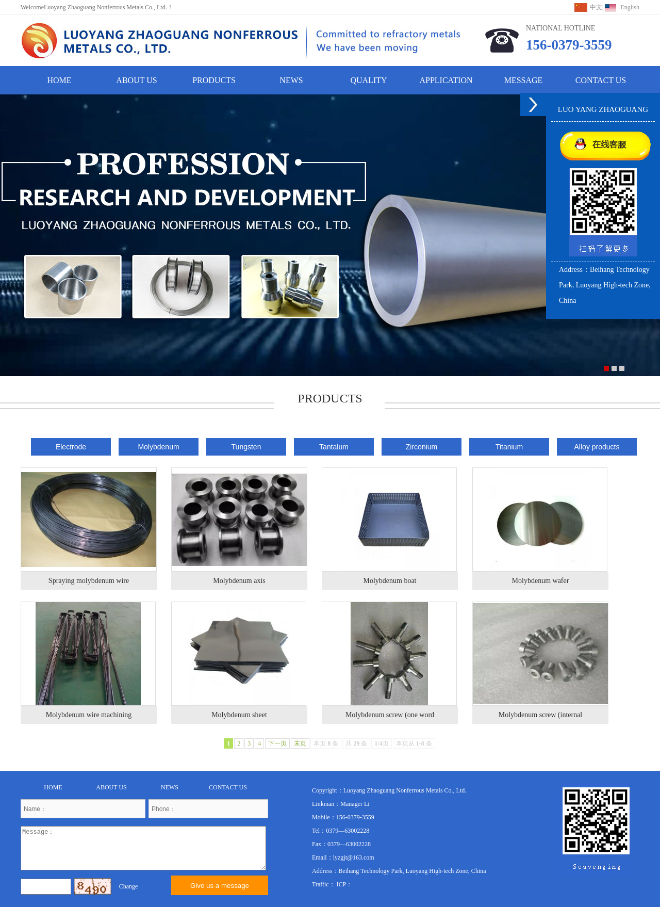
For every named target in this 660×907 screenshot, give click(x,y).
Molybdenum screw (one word (389, 715)
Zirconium (421, 447)
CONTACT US (600, 80)
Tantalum (334, 447)
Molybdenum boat (389, 581)
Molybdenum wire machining (88, 715)
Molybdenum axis (239, 581)
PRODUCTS (214, 80)
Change (128, 886)
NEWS (291, 80)
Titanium (509, 447)
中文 (596, 7)
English (629, 7)
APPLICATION (445, 80)
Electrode (71, 447)
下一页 (277, 743)
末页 (300, 743)
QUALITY (368, 80)
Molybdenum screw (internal (541, 715)
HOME (59, 80)
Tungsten (246, 447)
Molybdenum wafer (540, 581)
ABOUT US (136, 80)
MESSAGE (523, 80)
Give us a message (219, 885)
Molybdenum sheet (239, 715)
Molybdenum (158, 447)
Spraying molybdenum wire (88, 581)
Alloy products (597, 447)
